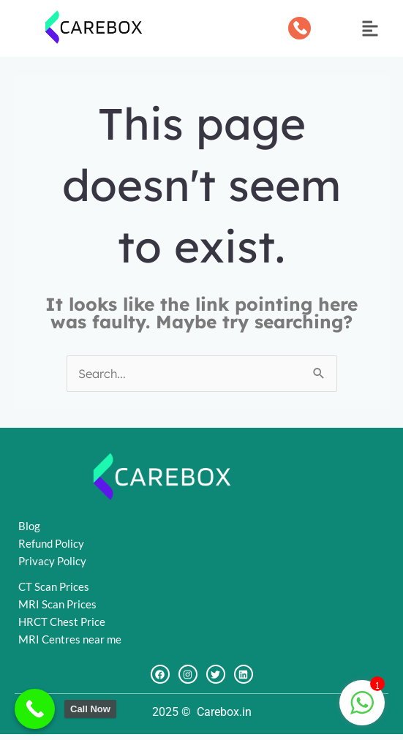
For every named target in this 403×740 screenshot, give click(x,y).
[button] (370, 30)
